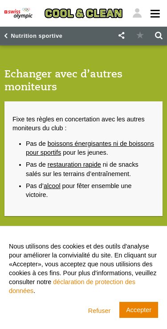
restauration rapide (74, 164)
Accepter (138, 309)
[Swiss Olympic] (18, 13)
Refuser (99, 310)
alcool (52, 185)
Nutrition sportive (37, 36)
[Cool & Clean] (83, 13)
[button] (121, 36)
